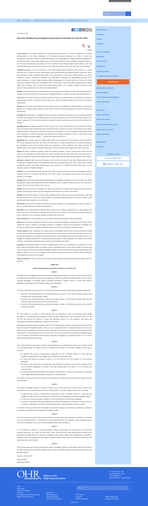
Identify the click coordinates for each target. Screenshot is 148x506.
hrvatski (120, 1)
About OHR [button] (27, 21)
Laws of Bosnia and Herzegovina (108, 97)
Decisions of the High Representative (45, 20)
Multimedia (100, 56)
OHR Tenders (101, 142)
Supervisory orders (103, 119)
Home (18, 20)
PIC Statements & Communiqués (108, 76)
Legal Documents (103, 71)
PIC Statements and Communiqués (28, 495)
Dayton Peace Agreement (25, 497)
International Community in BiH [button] (78, 21)
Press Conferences (103, 52)
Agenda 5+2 (101, 110)
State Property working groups (107, 124)
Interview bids (113, 82)
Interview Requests (82, 499)
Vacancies (100, 146)
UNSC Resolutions (103, 102)
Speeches (100, 43)
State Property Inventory (105, 129)
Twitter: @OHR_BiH (111, 497)
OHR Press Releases (24, 490)
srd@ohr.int (117, 476)
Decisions (20, 492)
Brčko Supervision (103, 115)
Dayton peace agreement (105, 88)
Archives (62, 20)
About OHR (20, 488)
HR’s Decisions (102, 61)
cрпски (128, 1)
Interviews (100, 34)
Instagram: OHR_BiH (111, 499)
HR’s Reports (101, 66)
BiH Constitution (102, 92)
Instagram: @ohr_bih (113, 164)
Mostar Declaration (103, 134)
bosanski (113, 1)
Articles (99, 39)
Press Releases (102, 30)
